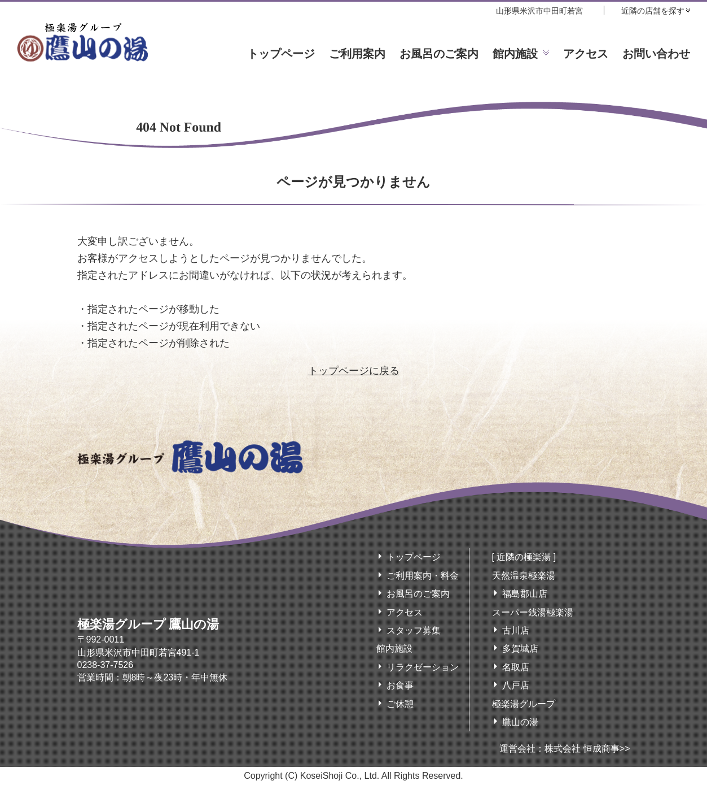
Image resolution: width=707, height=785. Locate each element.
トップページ (281, 53)
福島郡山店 (524, 593)
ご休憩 (400, 704)
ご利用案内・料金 (423, 575)
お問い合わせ (656, 53)
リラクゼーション (423, 667)
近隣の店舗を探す (652, 10)
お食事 (400, 685)
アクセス (585, 53)
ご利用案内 (357, 53)
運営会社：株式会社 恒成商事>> (564, 748)
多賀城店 (520, 648)
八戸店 (515, 685)
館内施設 (515, 53)
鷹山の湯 (520, 722)
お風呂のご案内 (438, 53)
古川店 (515, 630)
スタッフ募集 (414, 630)
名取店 (515, 667)
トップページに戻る (353, 370)
